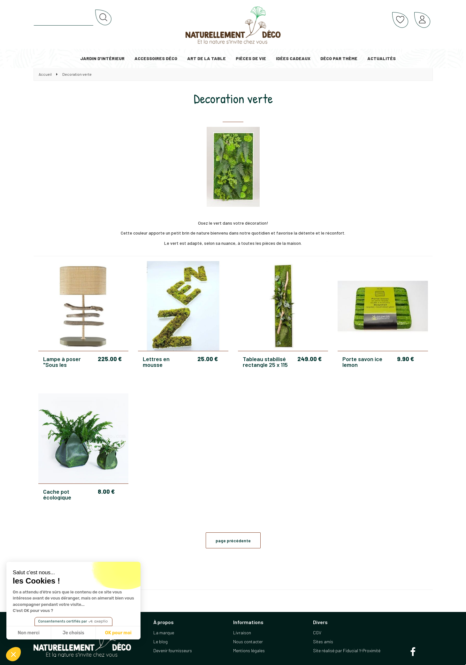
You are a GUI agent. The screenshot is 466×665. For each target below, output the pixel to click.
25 (207, 358)
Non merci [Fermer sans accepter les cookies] (28, 633)
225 (110, 358)
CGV (317, 632)
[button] (13, 654)
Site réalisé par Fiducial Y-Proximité (346, 650)
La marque (163, 632)
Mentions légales (249, 650)
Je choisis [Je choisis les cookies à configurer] (73, 633)
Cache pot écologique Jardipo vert (59, 494)
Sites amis (323, 641)
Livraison (242, 632)
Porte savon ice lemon (362, 361)
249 (309, 358)
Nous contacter (248, 641)
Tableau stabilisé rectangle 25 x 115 (265, 361)
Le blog (160, 641)
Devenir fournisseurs (172, 650)
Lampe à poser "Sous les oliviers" (62, 361)
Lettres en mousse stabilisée (156, 361)
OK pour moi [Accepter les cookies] (118, 633)
